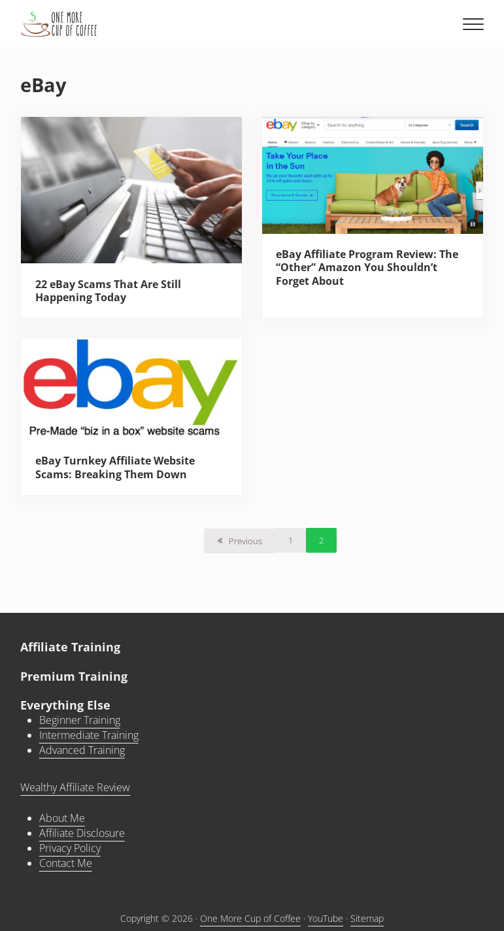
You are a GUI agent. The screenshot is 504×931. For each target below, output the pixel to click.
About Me (62, 818)
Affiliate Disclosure (82, 833)
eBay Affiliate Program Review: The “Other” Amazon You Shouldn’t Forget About (367, 267)
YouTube (325, 918)
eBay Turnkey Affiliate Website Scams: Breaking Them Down (115, 467)
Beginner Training (79, 720)
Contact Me (65, 863)
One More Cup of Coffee (250, 918)
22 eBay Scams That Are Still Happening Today (108, 291)
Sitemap (367, 918)
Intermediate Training (89, 735)
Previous (245, 541)
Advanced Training (82, 750)
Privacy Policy (70, 848)
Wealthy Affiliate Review (75, 787)
